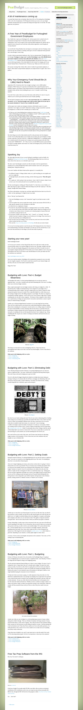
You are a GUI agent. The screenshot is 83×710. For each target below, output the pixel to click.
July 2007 (58, 122)
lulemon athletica (31, 509)
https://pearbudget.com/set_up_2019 (16, 256)
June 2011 (58, 83)
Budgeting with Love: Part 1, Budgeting (26, 554)
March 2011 (58, 85)
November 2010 (59, 91)
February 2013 (59, 69)
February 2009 (59, 119)
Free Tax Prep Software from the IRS (25, 654)
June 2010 (58, 97)
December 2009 (59, 105)
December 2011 (59, 77)
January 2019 (58, 66)
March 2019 (58, 64)
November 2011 (59, 78)
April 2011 (58, 84)
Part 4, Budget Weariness (14, 445)
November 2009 (59, 106)
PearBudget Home (21, 11)
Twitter (42, 11)
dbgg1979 (32, 344)
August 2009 (58, 111)
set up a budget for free (64, 31)
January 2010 (58, 104)
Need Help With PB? (33, 11)
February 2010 (59, 102)
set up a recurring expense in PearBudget (25, 222)
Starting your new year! (18, 239)
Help (57, 51)
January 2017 (58, 67)
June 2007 (58, 123)
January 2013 (58, 70)
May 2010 (58, 98)
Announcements (59, 47)
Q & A (57, 58)
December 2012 (59, 71)
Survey (57, 59)
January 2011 (58, 88)
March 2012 (58, 76)
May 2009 (58, 115)
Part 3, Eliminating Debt (14, 358)
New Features (59, 57)
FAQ (58, 52)
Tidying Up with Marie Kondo (20, 159)
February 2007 (59, 126)
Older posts (11, 704)
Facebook (47, 11)
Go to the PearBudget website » (65, 7)
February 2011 (59, 87)
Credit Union (43, 112)
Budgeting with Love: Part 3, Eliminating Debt (29, 368)
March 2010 (58, 101)
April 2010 (58, 99)
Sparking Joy (14, 154)
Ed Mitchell (13, 685)
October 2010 (58, 92)
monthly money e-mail (37, 531)
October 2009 (58, 108)
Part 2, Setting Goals (13, 357)
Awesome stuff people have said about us (65, 55)
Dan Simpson (31, 415)
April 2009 (58, 116)
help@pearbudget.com (68, 39)
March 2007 (58, 125)
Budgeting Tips (59, 48)
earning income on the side (15, 428)
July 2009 (58, 112)
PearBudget (58, 24)
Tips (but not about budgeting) (62, 61)
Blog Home (12, 11)
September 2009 (59, 109)
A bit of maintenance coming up (22, 16)
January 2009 (58, 121)
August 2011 (58, 81)
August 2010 (58, 94)
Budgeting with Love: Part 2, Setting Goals (27, 454)
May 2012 (58, 74)
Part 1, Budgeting (13, 355)
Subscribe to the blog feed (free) (60, 11)
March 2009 (58, 118)
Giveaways (58, 50)
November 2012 (59, 73)
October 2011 (58, 80)
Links (57, 54)
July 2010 (58, 95)
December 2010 (59, 90)
